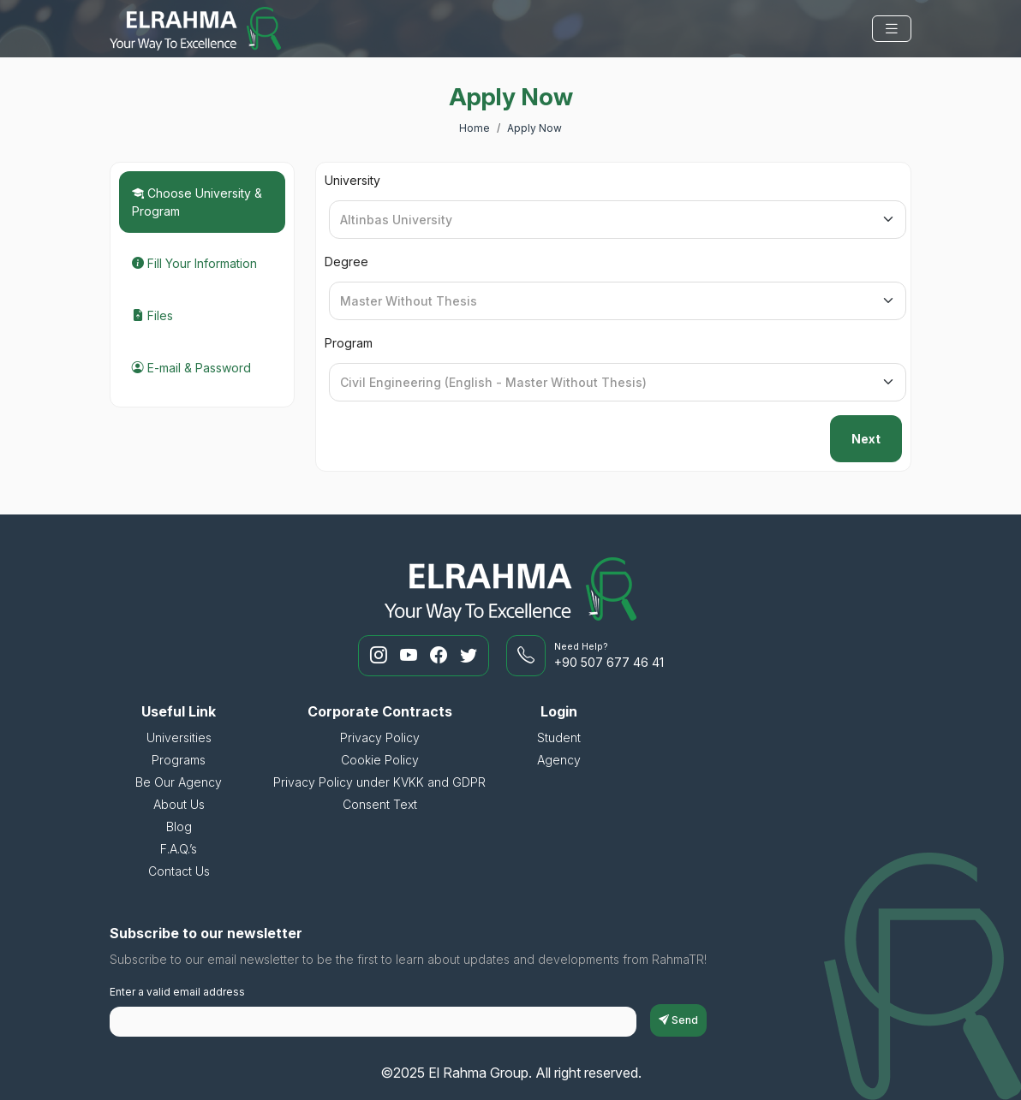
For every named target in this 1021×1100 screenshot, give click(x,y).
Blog (179, 826)
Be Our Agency (178, 782)
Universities (179, 737)
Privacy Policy (380, 737)
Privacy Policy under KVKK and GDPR (379, 782)
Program (349, 343)
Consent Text (380, 804)
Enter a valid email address (177, 991)
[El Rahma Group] (195, 29)
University (352, 180)
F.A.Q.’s (178, 848)
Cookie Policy (380, 759)
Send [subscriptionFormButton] (678, 1020)
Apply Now (534, 128)
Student (559, 737)
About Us (179, 804)
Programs (179, 759)
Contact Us (179, 871)
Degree (346, 261)
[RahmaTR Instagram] (381, 656)
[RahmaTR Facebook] (441, 656)
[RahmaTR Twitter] (468, 656)
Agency (559, 759)
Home (474, 128)
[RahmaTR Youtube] (411, 656)
